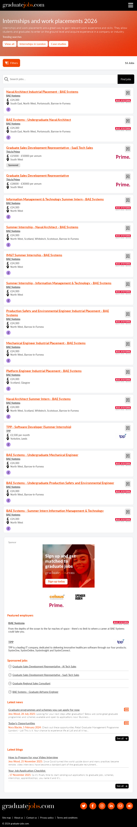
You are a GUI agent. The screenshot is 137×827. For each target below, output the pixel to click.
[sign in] (129, 806)
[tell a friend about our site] (120, 806)
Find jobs (126, 79)
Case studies (58, 43)
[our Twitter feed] (83, 806)
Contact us (31, 817)
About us (18, 817)
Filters (11, 63)
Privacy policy (47, 817)
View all (9, 43)
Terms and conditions (67, 817)
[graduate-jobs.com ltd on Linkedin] (110, 806)
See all (122, 738)
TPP (8, 430)
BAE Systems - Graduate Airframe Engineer (35, 692)
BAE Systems (13, 95)
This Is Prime (13, 151)
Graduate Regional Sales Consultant (31, 683)
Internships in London (33, 43)
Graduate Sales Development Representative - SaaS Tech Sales (45, 675)
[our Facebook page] (92, 806)
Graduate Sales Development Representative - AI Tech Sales (44, 666)
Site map (6, 817)
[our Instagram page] (101, 806)
